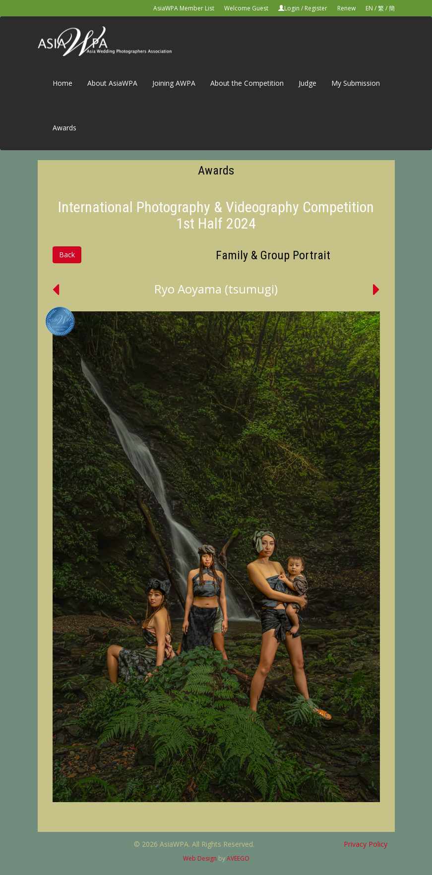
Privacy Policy (365, 844)
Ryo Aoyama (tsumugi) (216, 289)
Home (62, 83)
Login (292, 8)
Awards (64, 127)
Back (67, 254)
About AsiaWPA (112, 83)
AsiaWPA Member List (183, 8)
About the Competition (247, 83)
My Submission (355, 83)
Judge (307, 83)
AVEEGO (238, 858)
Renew (346, 8)
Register (316, 8)
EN (369, 8)
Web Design (200, 858)
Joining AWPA (173, 83)
